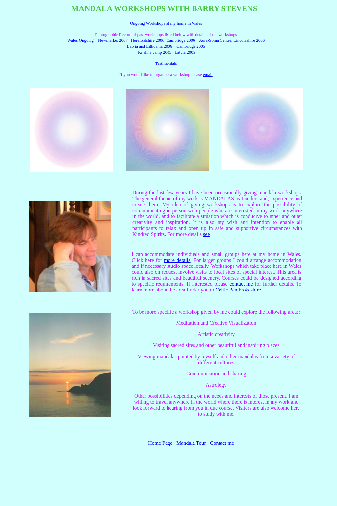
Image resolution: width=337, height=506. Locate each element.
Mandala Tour (191, 443)
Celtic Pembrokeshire (238, 289)
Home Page (160, 443)
